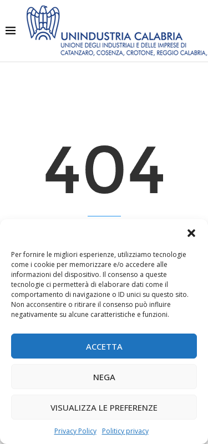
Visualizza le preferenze (104, 407)
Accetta (104, 346)
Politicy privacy (125, 431)
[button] (191, 233)
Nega (104, 376)
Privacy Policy (75, 431)
